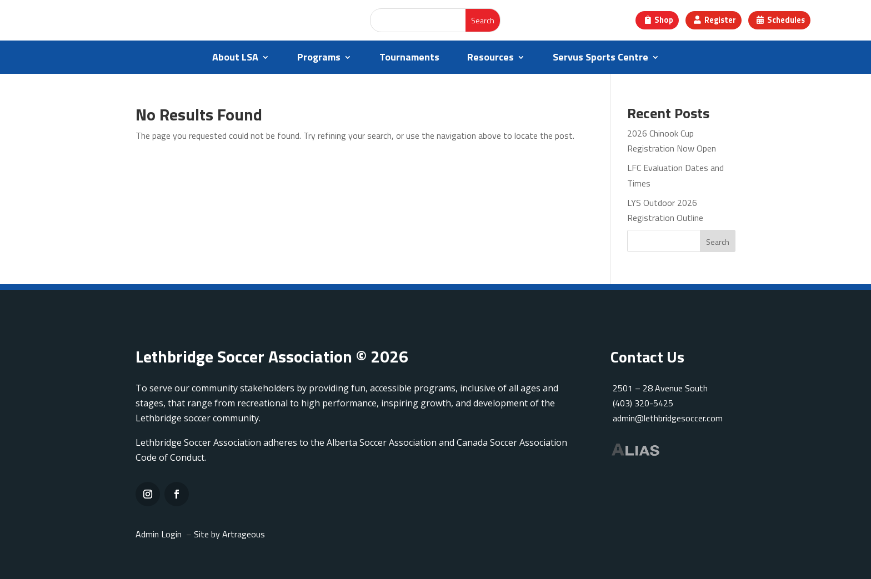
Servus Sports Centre (600, 58)
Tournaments (409, 58)
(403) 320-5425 (641, 403)
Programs (319, 58)
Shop (660, 20)
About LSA (235, 58)
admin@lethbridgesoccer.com (668, 418)
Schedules (789, 20)
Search (717, 242)
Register (719, 20)
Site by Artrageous (229, 534)
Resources (490, 58)
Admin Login (159, 534)
